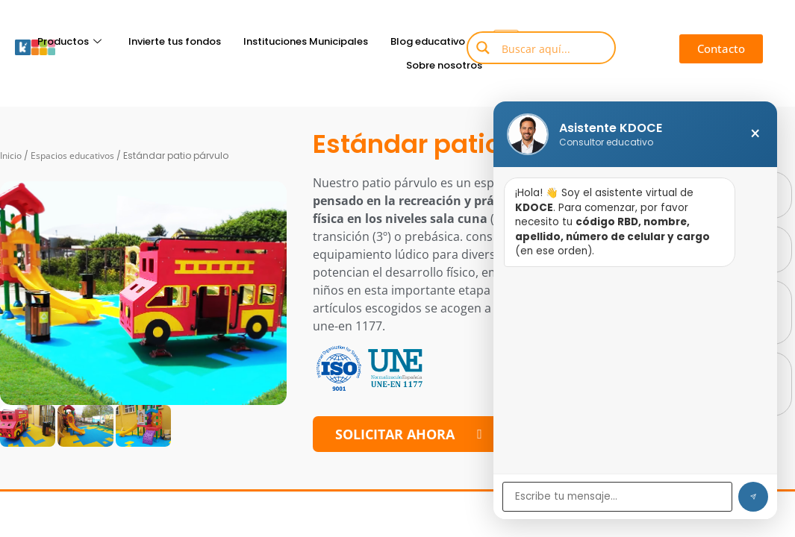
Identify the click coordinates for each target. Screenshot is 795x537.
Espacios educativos (72, 155)
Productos (69, 41)
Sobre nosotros (444, 65)
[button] (721, 48)
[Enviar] (753, 497)
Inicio (11, 155)
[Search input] (552, 48)
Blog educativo (434, 41)
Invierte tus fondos (174, 41)
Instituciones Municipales (305, 41)
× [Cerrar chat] (755, 134)
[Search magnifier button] (483, 47)
